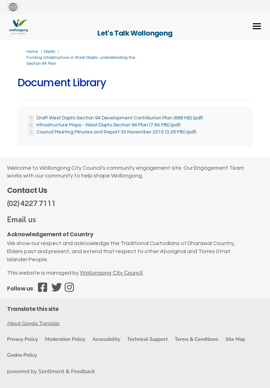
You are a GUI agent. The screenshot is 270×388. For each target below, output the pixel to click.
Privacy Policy (22, 339)
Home (32, 51)
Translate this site (33, 309)
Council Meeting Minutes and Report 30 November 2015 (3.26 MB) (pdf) (116, 132)
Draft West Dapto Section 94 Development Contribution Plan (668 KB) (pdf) (120, 117)
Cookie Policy (22, 355)
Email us (21, 220)
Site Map (235, 339)
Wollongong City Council (111, 273)
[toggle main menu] (257, 26)
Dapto (49, 51)
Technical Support (147, 339)
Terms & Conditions (196, 339)
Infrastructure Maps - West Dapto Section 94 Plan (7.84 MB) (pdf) (108, 125)
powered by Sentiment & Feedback (51, 371)
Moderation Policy (65, 339)
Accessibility (106, 339)
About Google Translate (33, 323)
